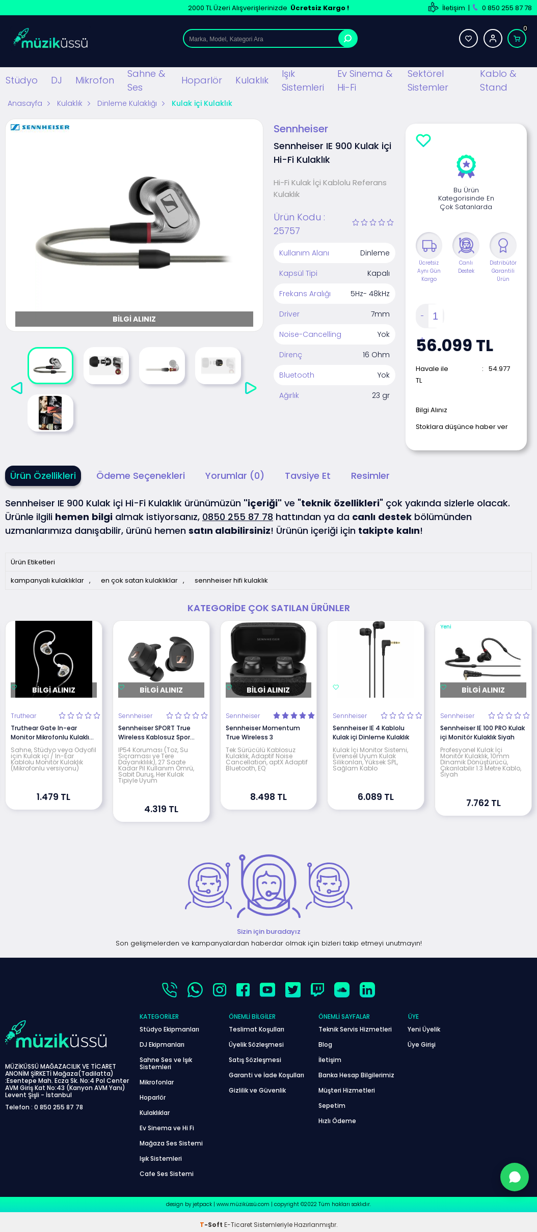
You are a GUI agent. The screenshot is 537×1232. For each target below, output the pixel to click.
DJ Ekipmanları (162, 1044)
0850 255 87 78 (237, 516)
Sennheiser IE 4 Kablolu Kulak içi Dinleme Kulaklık (371, 732)
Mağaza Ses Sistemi (171, 1143)
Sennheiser (135, 716)
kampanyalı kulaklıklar (47, 580)
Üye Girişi (422, 1044)
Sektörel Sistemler (428, 80)
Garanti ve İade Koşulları (266, 1075)
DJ (56, 80)
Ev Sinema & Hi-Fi (364, 80)
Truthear (23, 716)
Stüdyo (22, 80)
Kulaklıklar (155, 1112)
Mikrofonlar (157, 1082)
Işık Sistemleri (303, 80)
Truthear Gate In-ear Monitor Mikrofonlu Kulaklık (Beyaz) (51, 733)
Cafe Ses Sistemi (167, 1173)
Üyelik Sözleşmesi (256, 1044)
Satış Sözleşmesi (255, 1059)
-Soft (212, 1224)
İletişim (453, 8)
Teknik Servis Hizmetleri (355, 1029)
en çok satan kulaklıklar (139, 580)
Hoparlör (201, 80)
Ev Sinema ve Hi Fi (167, 1128)
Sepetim (331, 1105)
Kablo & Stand (498, 80)
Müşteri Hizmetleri (346, 1090)
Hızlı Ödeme (337, 1120)
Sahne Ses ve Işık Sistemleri (166, 1063)
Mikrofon (94, 80)
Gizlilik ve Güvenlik (257, 1090)
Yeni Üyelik (424, 1029)
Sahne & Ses (146, 80)
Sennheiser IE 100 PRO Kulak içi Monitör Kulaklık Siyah (482, 732)
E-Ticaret (238, 1224)
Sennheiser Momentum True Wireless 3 (263, 732)
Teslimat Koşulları (256, 1029)
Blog (325, 1044)
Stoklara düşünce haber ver (462, 427)
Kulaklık (251, 80)
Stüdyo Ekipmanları (169, 1029)
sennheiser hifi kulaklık (231, 580)
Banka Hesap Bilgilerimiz (356, 1075)
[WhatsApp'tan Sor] (514, 1177)
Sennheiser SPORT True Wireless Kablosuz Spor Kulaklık (154, 733)
